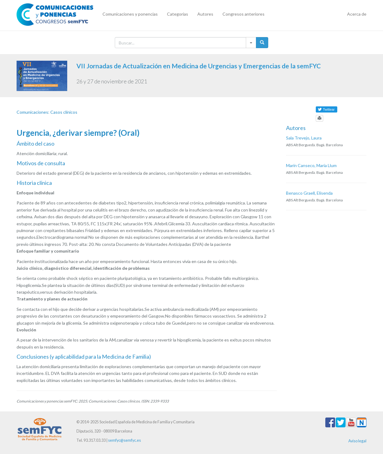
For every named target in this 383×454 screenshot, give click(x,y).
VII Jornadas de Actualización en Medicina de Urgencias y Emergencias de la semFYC (198, 66)
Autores (205, 14)
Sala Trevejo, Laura (304, 137)
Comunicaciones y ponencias (130, 14)
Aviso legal (357, 441)
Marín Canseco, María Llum (311, 165)
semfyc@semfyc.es (124, 440)
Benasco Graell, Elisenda (309, 193)
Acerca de (356, 14)
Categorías (177, 14)
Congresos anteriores (243, 14)
